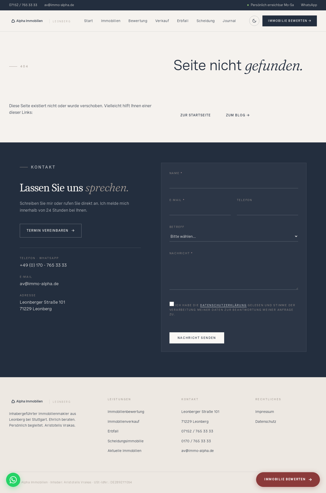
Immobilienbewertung (126, 412)
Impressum (264, 412)
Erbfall (182, 21)
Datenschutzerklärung (223, 305)
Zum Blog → (238, 115)
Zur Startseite (195, 115)
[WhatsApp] (13, 480)
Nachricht (181, 253)
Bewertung (137, 21)
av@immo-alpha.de (59, 5)
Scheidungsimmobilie (126, 441)
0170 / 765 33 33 (196, 441)
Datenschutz (265, 421)
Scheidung (206, 21)
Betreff (176, 227)
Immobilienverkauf (123, 421)
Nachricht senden (197, 338)
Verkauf (162, 21)
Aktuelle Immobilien (124, 451)
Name (176, 173)
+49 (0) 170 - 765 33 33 (43, 265)
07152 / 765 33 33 (23, 5)
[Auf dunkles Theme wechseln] (254, 21)
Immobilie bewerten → (289, 21)
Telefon (244, 200)
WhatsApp (309, 5)
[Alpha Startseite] (40, 20)
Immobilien (111, 21)
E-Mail (177, 200)
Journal (229, 21)
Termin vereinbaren (51, 230)
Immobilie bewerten (288, 479)
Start (88, 21)
